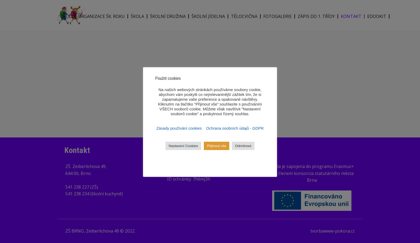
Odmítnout (243, 146)
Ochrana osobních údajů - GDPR (235, 128)
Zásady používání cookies (179, 128)
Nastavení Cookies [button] (183, 146)
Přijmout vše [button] (216, 146)
